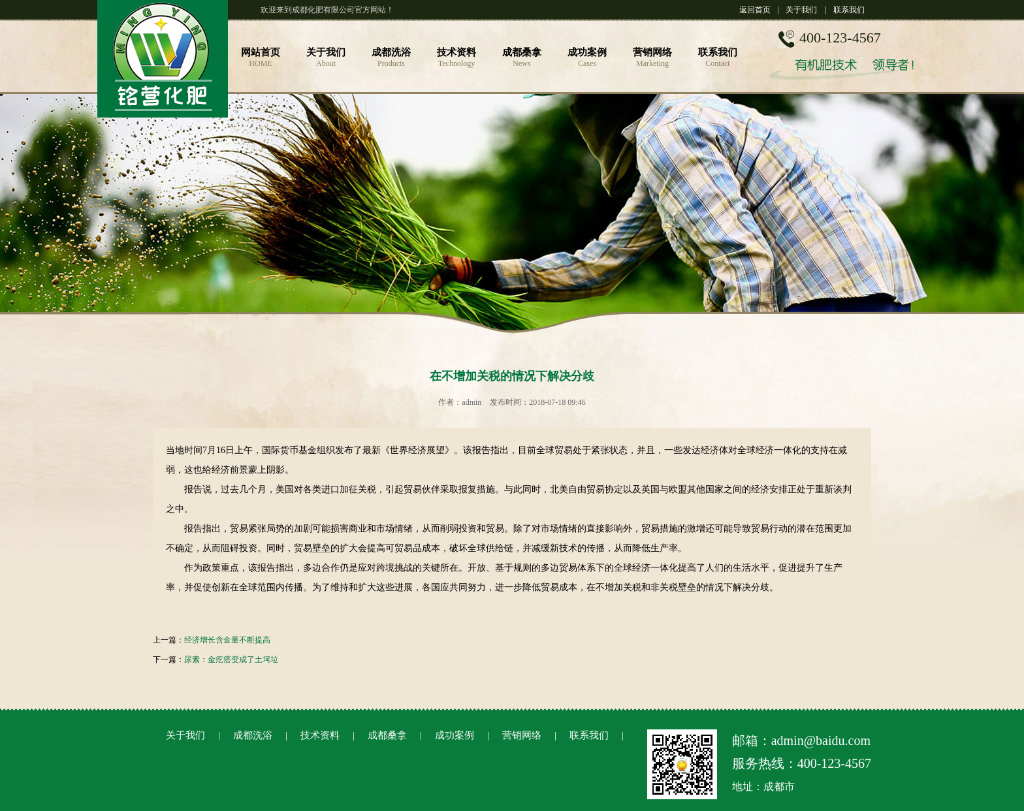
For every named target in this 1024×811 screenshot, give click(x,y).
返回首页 (755, 9)
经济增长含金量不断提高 (227, 639)
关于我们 (801, 9)
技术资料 (320, 735)
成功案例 (454, 735)
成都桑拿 (387, 735)
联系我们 (849, 9)
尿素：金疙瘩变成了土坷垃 (231, 659)
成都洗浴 (252, 735)
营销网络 (521, 735)
